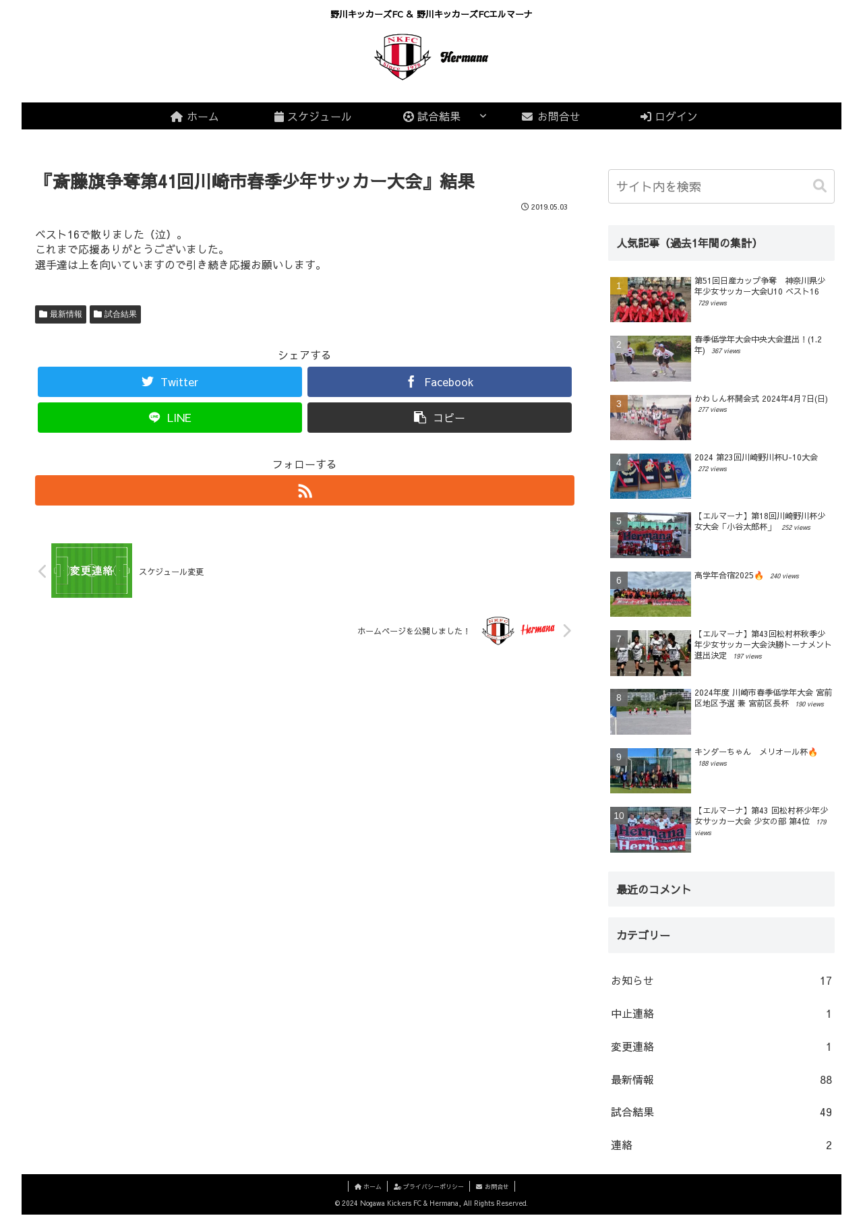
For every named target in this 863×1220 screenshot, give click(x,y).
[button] (821, 186)
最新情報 (66, 314)
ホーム (365, 1191)
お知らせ (721, 986)
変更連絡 (721, 1051)
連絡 (721, 1150)
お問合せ (495, 1191)
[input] (721, 186)
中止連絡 (721, 1018)
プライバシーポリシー (429, 1191)
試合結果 (121, 314)
